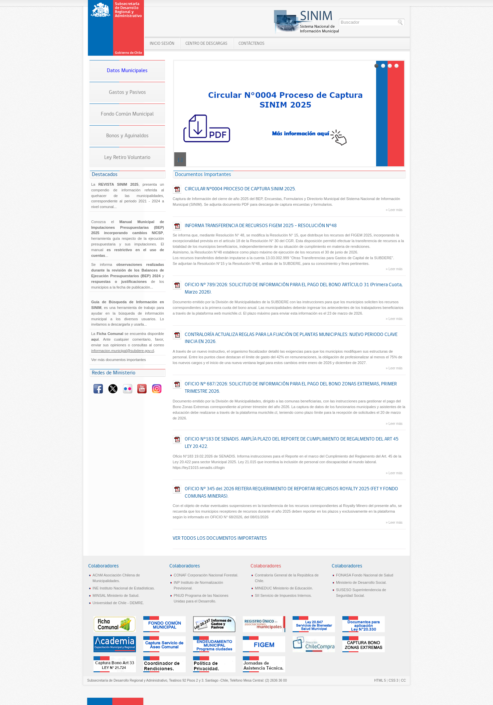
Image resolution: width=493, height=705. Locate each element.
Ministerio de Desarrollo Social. (361, 582)
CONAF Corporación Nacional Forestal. (206, 575)
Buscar (400, 22)
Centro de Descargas (206, 43)
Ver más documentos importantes (118, 360)
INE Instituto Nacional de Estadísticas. (124, 588)
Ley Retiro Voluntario (127, 157)
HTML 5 (380, 680)
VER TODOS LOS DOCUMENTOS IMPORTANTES (220, 538)
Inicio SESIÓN (162, 43)
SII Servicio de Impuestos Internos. (283, 595)
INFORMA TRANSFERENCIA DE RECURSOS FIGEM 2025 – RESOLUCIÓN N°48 (261, 225)
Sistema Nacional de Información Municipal (116, 28)
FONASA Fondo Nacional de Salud (364, 575)
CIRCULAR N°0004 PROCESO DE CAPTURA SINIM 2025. (240, 189)
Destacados (105, 174)
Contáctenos (251, 43)
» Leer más (394, 210)
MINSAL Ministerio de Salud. (116, 595)
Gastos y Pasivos (127, 92)
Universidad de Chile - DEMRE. (118, 603)
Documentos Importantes (203, 174)
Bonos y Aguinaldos (127, 135)
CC (403, 680)
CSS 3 (393, 680)
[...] (180, 159)
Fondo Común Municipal (127, 114)
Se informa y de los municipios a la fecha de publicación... (127, 275)
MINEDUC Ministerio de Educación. (284, 588)
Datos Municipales (127, 70)
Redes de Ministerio (113, 372)
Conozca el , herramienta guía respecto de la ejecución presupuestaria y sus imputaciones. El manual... (127, 238)
